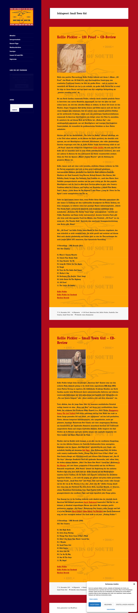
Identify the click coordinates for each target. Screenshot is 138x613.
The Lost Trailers (69, 413)
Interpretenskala (15, 39)
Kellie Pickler (62, 292)
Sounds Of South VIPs (16, 55)
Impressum (13, 59)
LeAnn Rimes (87, 511)
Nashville (112, 312)
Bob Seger (86, 450)
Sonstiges (13, 51)
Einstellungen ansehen (125, 604)
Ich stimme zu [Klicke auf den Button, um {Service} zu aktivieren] (21, 86)
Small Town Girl (68, 315)
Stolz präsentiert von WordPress (67, 608)
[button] (134, 584)
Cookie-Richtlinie (111, 609)
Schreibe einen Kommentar (84, 315)
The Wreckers (98, 511)
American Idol (94, 312)
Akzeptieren (94, 604)
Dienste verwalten (94, 599)
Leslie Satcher (98, 148)
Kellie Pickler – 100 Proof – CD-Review (86, 37)
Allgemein (76, 312)
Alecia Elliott (77, 511)
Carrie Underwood (90, 502)
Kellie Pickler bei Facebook (67, 295)
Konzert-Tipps (14, 43)
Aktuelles (12, 35)
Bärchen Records (63, 298)
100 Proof (86, 312)
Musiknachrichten (15, 47)
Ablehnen (108, 604)
